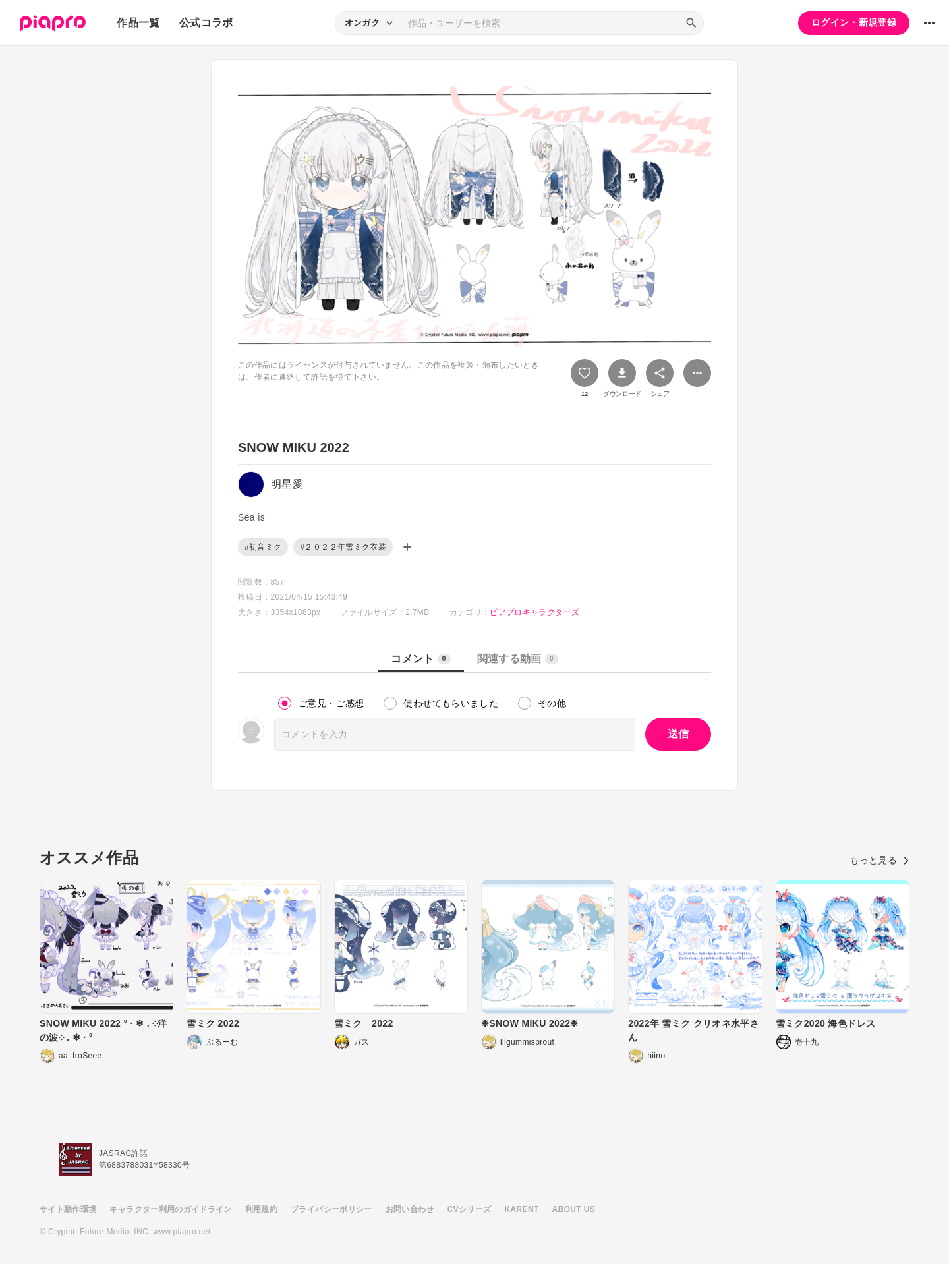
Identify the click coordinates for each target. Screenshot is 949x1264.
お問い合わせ (410, 1209)
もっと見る (879, 860)
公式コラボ (206, 22)
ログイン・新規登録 (853, 22)
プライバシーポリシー (331, 1209)
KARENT (522, 1209)
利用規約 (261, 1209)
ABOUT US (573, 1209)
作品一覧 (138, 22)
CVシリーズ (469, 1209)
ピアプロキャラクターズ (534, 612)
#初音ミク (262, 547)
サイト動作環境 (68, 1209)
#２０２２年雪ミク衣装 (343, 547)
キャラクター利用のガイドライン (170, 1209)
